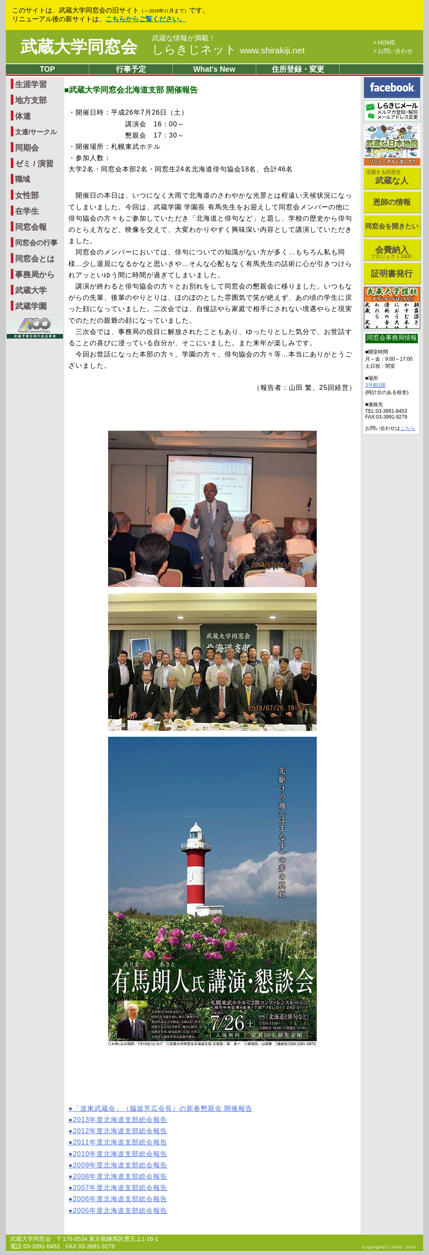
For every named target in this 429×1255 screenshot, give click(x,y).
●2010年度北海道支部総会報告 (117, 1153)
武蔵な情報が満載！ (184, 38)
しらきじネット (228, 49)
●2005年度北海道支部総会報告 (117, 1210)
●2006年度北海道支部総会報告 (117, 1198)
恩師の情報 (392, 202)
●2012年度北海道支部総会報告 (117, 1131)
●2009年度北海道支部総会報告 (117, 1165)
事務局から (35, 274)
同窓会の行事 (36, 243)
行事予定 (131, 69)
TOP (47, 69)
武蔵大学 (31, 290)
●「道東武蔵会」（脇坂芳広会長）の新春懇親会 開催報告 (160, 1108)
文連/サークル (36, 132)
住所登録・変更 (298, 69)
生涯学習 (31, 84)
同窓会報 (31, 227)
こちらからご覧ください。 (146, 19)
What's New (214, 69)
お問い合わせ (395, 51)
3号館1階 (375, 385)
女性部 (27, 195)
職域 (22, 179)
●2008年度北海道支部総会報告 (117, 1176)
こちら (407, 428)
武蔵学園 (31, 306)
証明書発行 (392, 273)
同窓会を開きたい (392, 226)
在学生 (27, 211)
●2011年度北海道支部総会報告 (117, 1142)
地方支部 (31, 100)
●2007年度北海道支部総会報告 (117, 1187)
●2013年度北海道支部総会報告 (117, 1119)
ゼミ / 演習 (34, 163)
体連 (23, 116)
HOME (386, 42)
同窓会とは (35, 258)
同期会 (27, 147)
